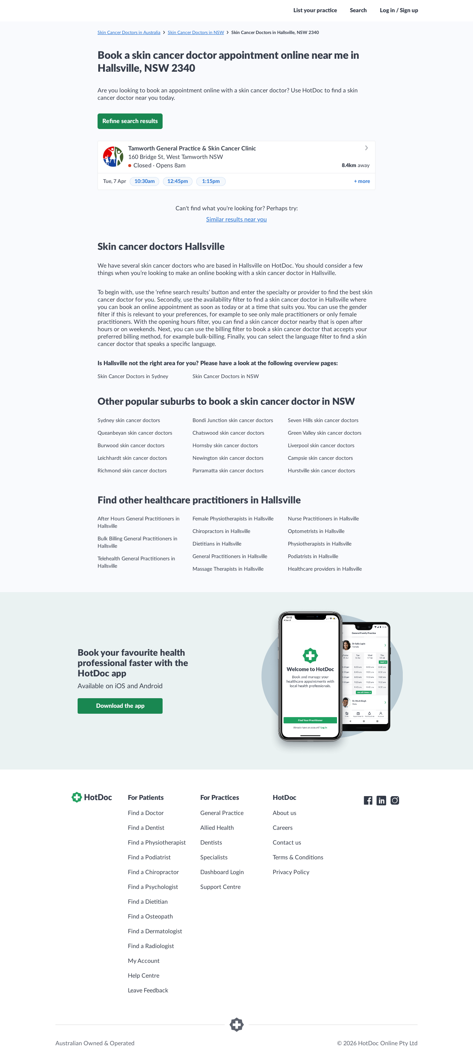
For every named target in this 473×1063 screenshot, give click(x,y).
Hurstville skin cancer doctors (321, 470)
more (362, 181)
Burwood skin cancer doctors (131, 445)
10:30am (145, 181)
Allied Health (217, 828)
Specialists (214, 857)
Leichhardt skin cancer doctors (132, 458)
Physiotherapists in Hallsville (319, 544)
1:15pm (211, 181)
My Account (144, 961)
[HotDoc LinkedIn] (381, 800)
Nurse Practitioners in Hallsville (323, 519)
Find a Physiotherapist (157, 843)
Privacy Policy (291, 872)
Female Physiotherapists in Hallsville (233, 519)
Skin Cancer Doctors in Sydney (133, 376)
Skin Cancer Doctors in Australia (129, 32)
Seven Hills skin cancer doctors (323, 420)
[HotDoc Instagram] (394, 800)
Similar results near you (236, 220)
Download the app (120, 706)
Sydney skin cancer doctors (129, 420)
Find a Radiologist (151, 946)
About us (284, 813)
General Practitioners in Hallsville (230, 556)
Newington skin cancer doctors (228, 458)
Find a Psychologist (153, 887)
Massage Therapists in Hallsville (228, 569)
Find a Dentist (146, 828)
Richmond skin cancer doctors (132, 470)
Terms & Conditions (298, 857)
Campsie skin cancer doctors (320, 458)
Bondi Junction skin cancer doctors (233, 420)
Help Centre (143, 976)
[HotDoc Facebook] (368, 800)
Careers (283, 828)
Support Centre (220, 887)
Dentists (211, 843)
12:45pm (177, 181)
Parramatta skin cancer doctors (228, 470)
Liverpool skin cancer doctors (321, 445)
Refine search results (130, 121)
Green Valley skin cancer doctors (324, 433)
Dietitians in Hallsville (217, 544)
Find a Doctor (146, 813)
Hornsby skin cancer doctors (225, 445)
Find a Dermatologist (155, 931)
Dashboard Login (222, 872)
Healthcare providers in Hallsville (325, 569)
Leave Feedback (148, 991)
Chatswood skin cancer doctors (228, 433)
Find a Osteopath (150, 917)
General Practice (222, 813)
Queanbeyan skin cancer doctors (135, 433)
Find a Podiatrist (149, 857)
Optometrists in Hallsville (316, 531)
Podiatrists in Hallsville (313, 556)
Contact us (287, 843)
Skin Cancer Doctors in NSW (196, 32)
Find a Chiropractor (153, 872)
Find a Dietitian (148, 902)
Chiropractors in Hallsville (221, 531)
